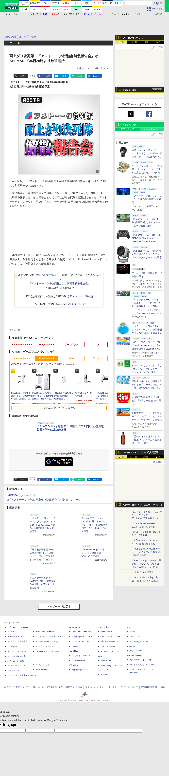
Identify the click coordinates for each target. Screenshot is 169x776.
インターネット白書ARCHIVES (22, 675)
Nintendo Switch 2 (22, 344)
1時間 (121, 42)
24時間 (133, 42)
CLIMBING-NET (79, 660)
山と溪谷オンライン (81, 655)
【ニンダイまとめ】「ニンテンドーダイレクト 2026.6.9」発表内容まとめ (147, 515)
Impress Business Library (47, 641)
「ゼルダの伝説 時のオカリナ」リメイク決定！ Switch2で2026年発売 (146, 552)
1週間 (146, 42)
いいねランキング (152, 129)
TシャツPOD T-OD (81, 641)
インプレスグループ (129, 687)
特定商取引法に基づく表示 (153, 687)
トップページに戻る (59, 606)
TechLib (104, 674)
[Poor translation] (12, 725)
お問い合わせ (37, 687)
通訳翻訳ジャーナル (110, 641)
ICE (128, 627)
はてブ (63, 76)
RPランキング (127, 129)
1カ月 (158, 42)
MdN (100, 656)
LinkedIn (96, 76)
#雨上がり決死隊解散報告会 (71, 283)
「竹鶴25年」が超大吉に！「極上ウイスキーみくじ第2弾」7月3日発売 (146, 439)
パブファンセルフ (138, 650)
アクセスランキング (133, 37)
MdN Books (106, 660)
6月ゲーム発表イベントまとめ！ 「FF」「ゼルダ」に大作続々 (143, 506)
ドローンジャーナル (17, 651)
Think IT (11, 631)
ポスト (23, 76)
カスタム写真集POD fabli (142, 665)
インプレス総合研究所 (18, 641)
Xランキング (129, 124)
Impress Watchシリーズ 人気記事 (140, 452)
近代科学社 (74, 665)
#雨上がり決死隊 (46, 274)
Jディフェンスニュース (111, 636)
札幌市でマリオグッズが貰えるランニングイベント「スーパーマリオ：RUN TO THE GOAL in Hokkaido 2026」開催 (147, 420)
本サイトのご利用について (16, 687)
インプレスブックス (45, 665)
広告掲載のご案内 (55, 687)
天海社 (133, 631)
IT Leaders (12, 646)
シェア (47, 76)
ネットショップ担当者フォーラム (51, 636)
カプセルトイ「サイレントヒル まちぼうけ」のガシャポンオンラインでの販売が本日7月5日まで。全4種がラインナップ (147, 157)
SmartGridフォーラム (45, 631)
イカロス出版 (104, 627)
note (80, 76)
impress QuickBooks (139, 641)
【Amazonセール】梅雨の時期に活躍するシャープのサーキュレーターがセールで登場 (147, 254)
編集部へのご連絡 (74, 687)
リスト (32, 76)
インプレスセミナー (45, 646)
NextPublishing (42, 669)
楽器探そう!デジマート (82, 636)
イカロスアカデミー (110, 651)
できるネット (14, 670)
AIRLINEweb (106, 631)
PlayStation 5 (46, 344)
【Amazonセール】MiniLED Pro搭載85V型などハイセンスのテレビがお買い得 (146, 222)
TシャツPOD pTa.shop (140, 660)
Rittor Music (74, 627)
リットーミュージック (82, 631)
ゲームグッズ (71, 344)
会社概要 (113, 687)
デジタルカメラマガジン (19, 665)
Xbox (71, 358)
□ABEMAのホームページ (21, 495)
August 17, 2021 (78, 304)
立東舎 (75, 646)
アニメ (96, 344)
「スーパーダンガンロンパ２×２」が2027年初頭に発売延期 (147, 199)
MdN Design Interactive (111, 665)
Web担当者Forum (15, 636)
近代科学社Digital (79, 669)
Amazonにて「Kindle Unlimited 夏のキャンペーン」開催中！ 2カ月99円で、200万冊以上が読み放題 (94, 525)
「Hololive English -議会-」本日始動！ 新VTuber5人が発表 (93, 552)
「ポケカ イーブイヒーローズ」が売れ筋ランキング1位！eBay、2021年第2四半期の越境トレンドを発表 (43, 525)
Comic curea (135, 636)
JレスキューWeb (108, 646)
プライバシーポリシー (95, 687)
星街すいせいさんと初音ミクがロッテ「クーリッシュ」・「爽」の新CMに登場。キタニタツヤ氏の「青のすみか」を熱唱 (147, 388)
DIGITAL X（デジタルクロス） (49, 651)
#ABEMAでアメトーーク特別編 (74, 296)
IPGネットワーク (134, 655)
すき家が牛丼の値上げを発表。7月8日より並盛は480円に (146, 400)
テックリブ (103, 670)
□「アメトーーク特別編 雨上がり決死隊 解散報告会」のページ (44, 499)
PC (77, 14)
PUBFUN (131, 646)
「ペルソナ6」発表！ (143, 572)
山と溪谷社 (74, 651)
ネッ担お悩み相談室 (17, 656)
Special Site (129, 90)
